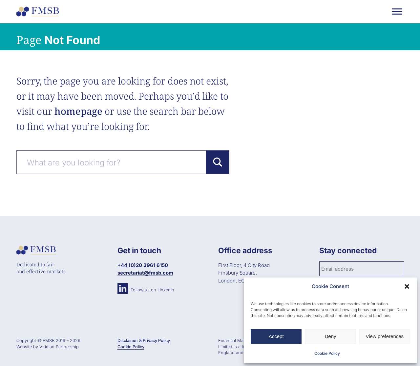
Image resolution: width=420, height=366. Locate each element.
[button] (407, 286)
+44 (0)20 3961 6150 (142, 265)
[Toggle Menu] (397, 11)
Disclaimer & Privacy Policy (143, 340)
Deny (330, 336)
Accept (276, 336)
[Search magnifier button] (217, 162)
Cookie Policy (327, 353)
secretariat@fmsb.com (145, 273)
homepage (78, 111)
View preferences (385, 336)
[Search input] (115, 162)
